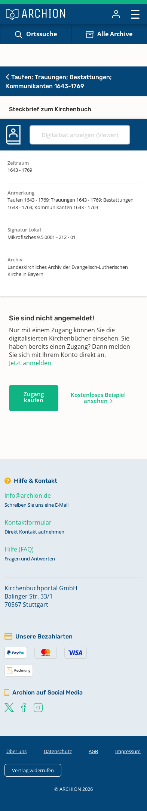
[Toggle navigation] (135, 14)
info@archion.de (27, 495)
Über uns (16, 751)
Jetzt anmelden (30, 363)
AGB (93, 751)
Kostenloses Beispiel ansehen (98, 397)
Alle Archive (114, 34)
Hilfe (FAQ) (19, 549)
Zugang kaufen (34, 397)
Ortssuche (41, 34)
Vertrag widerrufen (33, 770)
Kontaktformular (28, 522)
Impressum (128, 751)
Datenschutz (58, 751)
